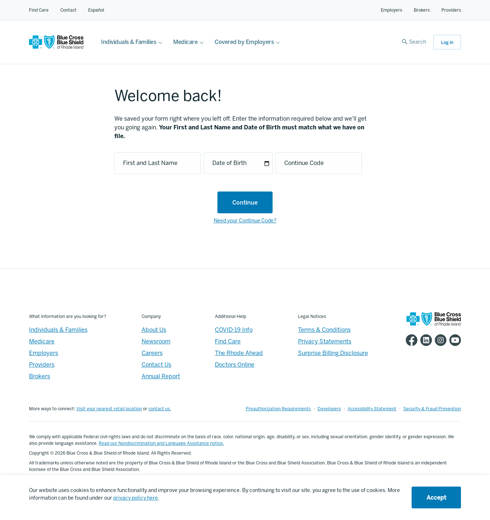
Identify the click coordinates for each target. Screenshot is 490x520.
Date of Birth (229, 163)
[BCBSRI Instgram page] (439, 340)
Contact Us (156, 364)
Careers (152, 353)
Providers (451, 10)
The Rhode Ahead (239, 353)
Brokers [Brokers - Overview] (39, 376)
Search (417, 42)
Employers (391, 10)
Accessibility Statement (372, 408)
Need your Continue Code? (245, 221)
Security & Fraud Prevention (432, 408)
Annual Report (161, 376)
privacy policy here (135, 498)
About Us (154, 329)
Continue (245, 202)
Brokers (422, 10)
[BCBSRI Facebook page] (410, 340)
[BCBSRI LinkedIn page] (424, 340)
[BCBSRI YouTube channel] (453, 340)
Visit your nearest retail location (109, 408)
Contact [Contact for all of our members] (68, 10)
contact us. (159, 408)
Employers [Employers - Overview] (43, 353)
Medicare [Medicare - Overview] (41, 341)
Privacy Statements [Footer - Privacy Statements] (324, 341)
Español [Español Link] (96, 10)
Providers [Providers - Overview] (41, 364)
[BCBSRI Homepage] (56, 47)
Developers (329, 408)
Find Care (39, 10)
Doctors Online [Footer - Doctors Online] (234, 364)
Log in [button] (447, 42)
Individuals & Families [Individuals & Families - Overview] (58, 329)
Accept (436, 497)
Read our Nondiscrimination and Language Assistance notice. (161, 443)
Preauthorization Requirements (278, 408)
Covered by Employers (244, 42)
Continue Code (304, 163)
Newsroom (156, 341)
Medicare (185, 42)
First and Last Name (150, 163)
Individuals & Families (128, 42)
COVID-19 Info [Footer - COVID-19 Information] (234, 329)
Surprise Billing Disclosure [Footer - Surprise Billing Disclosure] (333, 353)
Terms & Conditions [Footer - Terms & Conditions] (324, 329)
